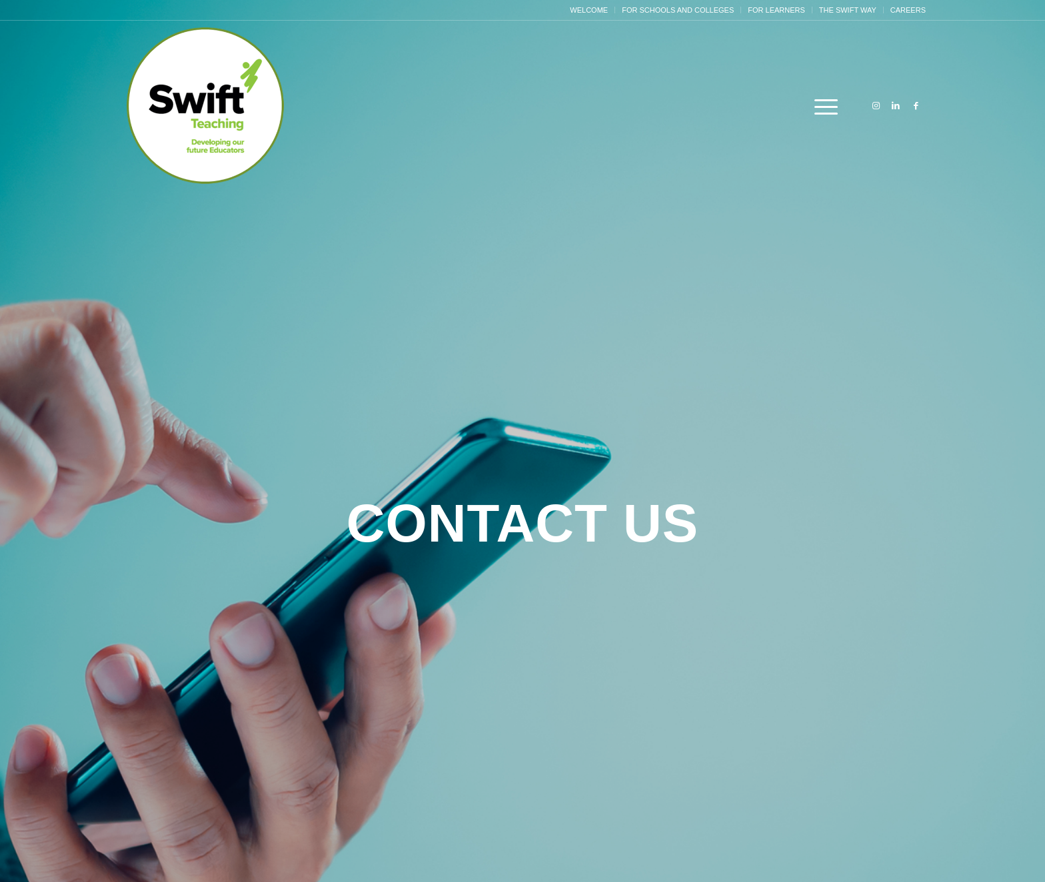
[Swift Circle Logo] (206, 106)
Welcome (589, 10)
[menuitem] (589, 10)
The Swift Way (847, 10)
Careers (908, 10)
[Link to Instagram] (876, 106)
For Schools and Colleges (678, 10)
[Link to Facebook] (916, 106)
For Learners (776, 10)
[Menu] (822, 106)
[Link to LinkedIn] (896, 106)
